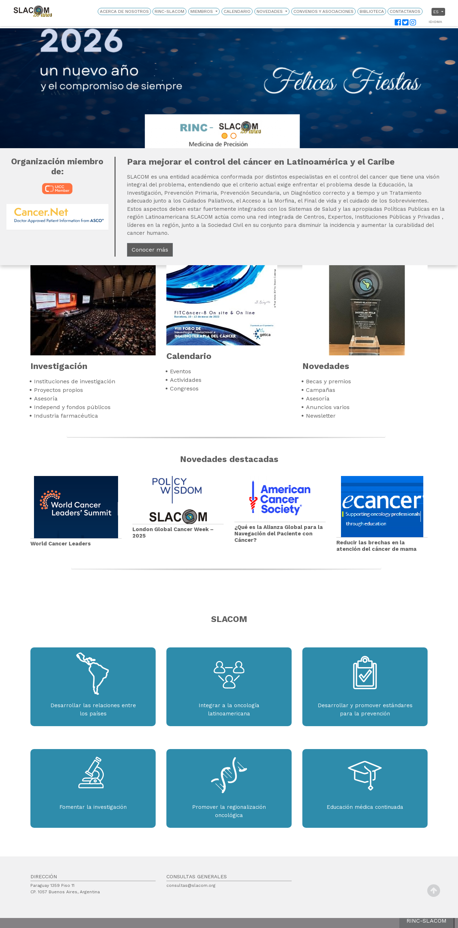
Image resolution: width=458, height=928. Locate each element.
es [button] (436, 11)
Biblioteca (372, 11)
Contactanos (405, 11)
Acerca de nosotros (124, 11)
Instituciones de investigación (74, 381)
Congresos (184, 388)
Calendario (237, 11)
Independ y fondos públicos (72, 407)
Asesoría (46, 398)
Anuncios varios (328, 407)
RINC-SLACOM (169, 11)
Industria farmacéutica (66, 415)
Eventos (180, 371)
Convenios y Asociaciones (323, 11)
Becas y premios (328, 381)
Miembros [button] (202, 11)
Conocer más (150, 249)
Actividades (185, 379)
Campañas (320, 390)
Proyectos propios (58, 390)
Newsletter (321, 415)
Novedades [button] (270, 11)
